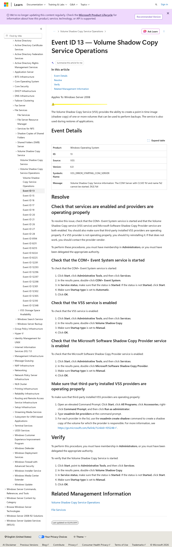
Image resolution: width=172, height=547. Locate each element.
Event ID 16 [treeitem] (28, 200)
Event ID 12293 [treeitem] (30, 267)
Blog (44, 544)
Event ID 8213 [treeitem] (30, 248)
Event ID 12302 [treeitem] (30, 291)
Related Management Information (71, 88)
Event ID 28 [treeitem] (29, 233)
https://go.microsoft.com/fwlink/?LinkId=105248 (86, 427)
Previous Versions (29, 544)
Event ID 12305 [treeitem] (30, 295)
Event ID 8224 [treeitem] (30, 252)
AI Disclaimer (9, 544)
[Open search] (156, 5)
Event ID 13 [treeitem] (29, 190)
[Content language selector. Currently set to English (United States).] (18, 536)
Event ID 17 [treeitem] (28, 205)
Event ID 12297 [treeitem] (30, 276)
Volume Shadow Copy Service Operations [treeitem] (31, 182)
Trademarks (138, 544)
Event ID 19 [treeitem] (28, 209)
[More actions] (164, 31)
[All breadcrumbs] (54, 31)
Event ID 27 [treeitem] (29, 229)
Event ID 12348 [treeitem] (30, 305)
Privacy (72, 544)
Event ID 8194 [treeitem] (30, 238)
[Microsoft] (6, 4)
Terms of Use (121, 544)
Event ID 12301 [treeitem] (30, 286)
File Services (58, 509)
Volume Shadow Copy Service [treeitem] (31, 162)
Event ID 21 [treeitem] (28, 219)
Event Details (60, 75)
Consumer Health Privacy (95, 544)
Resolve (58, 80)
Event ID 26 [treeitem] (29, 224)
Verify (57, 84)
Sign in (164, 4)
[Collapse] (41, 29)
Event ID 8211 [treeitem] (30, 243)
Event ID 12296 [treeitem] (30, 272)
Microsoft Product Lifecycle (96, 15)
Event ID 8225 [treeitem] (30, 257)
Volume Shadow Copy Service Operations (81, 31)
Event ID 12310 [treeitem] (30, 300)
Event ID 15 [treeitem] (28, 195)
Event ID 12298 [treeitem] (30, 281)
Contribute (58, 544)
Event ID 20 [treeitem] (29, 214)
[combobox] (23, 36)
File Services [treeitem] (23, 115)
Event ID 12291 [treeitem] (30, 262)
